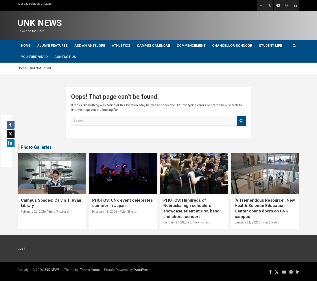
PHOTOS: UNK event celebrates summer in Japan (122, 203)
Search (241, 121)
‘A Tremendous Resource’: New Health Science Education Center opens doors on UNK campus (265, 208)
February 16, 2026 (104, 211)
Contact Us (65, 57)
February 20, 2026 (33, 211)
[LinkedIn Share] (11, 143)
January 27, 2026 (175, 222)
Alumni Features (52, 46)
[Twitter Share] (11, 134)
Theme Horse (90, 270)
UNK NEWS (40, 23)
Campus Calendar (153, 46)
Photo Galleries (36, 147)
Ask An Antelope (89, 46)
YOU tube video (34, 57)
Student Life (270, 46)
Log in (22, 249)
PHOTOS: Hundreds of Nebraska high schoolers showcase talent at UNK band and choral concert (191, 208)
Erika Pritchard (58, 211)
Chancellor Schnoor (232, 46)
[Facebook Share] (11, 125)
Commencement (191, 46)
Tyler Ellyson (128, 211)
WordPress (142, 270)
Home (26, 46)
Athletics (121, 46)
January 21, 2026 (247, 222)
